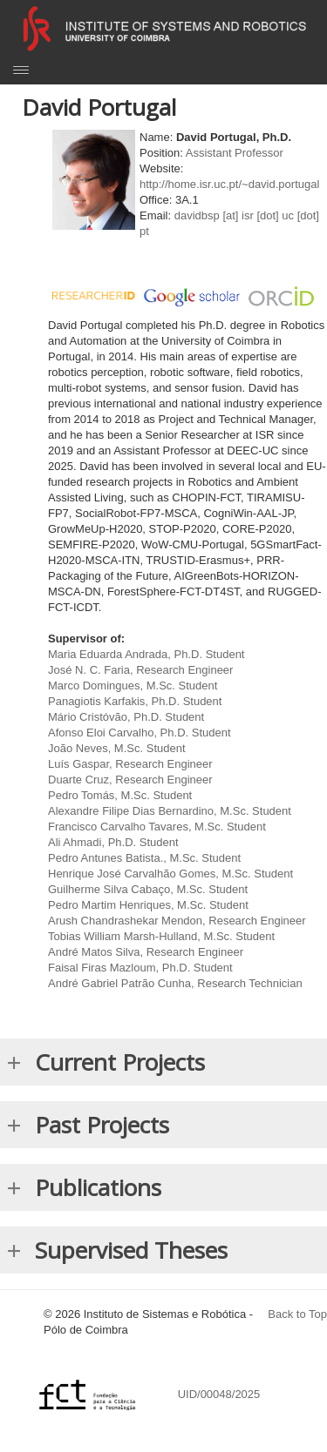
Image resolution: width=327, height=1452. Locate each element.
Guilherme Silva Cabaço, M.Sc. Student (148, 889)
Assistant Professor (234, 152)
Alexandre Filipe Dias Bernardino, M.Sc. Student (169, 810)
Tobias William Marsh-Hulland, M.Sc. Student (161, 936)
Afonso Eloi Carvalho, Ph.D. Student (139, 732)
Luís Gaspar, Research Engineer (130, 763)
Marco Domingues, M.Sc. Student (132, 685)
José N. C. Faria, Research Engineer (140, 669)
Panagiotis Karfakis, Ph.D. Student (134, 701)
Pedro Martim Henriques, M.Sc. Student (148, 904)
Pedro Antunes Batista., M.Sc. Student (144, 857)
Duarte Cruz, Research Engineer (130, 779)
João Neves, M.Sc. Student (117, 748)
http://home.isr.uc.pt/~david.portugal (229, 184)
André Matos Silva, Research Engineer (145, 951)
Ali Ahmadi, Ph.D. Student (113, 842)
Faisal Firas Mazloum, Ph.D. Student (140, 967)
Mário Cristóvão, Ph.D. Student (126, 716)
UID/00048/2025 (220, 1394)
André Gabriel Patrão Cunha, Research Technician (175, 983)
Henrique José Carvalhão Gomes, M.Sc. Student (170, 873)
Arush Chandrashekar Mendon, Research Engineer (177, 920)
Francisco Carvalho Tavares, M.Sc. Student (157, 826)
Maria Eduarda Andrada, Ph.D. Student (146, 654)
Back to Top (297, 1314)
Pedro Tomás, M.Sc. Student (120, 795)
